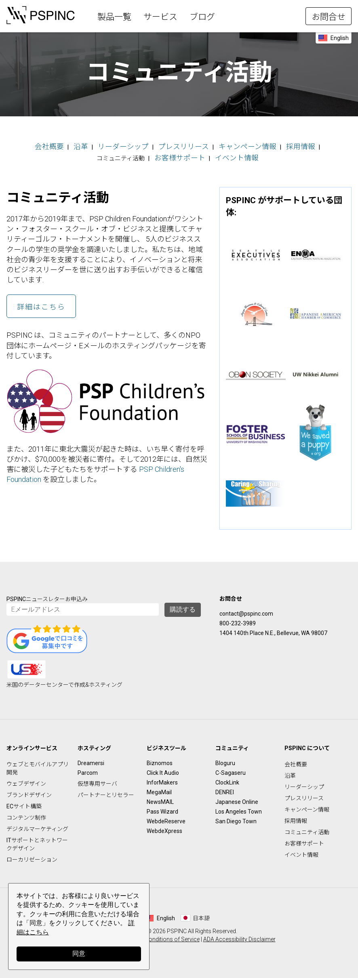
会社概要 (37, 145)
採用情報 (255, 145)
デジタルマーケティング (37, 825)
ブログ (202, 17)
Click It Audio (163, 769)
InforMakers (162, 779)
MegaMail (159, 789)
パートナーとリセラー (106, 792)
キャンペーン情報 (209, 145)
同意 (78, 953)
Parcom (88, 769)
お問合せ (328, 17)
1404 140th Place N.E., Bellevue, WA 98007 (273, 630)
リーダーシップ (102, 145)
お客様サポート (154, 155)
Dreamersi (91, 760)
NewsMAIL (160, 798)
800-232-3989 (237, 620)
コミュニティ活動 (306, 829)
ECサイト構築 (24, 803)
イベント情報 (203, 155)
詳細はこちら (41, 303)
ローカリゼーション (31, 856)
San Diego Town (236, 818)
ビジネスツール (166, 745)
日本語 (201, 915)
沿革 (65, 145)
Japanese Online (236, 798)
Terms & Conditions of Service (161, 936)
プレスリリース (154, 145)
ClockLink (227, 779)
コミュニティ (232, 745)
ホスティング (94, 745)
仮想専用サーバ (97, 780)
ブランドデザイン (29, 792)
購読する (183, 606)
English (340, 38)
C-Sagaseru (230, 769)
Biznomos (160, 760)
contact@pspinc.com (246, 610)
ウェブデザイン (26, 780)
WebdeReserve (166, 818)
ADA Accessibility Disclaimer (239, 936)
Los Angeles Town (238, 808)
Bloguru (225, 760)
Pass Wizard (162, 808)
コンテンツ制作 (26, 814)
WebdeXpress (164, 827)
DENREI (224, 789)
